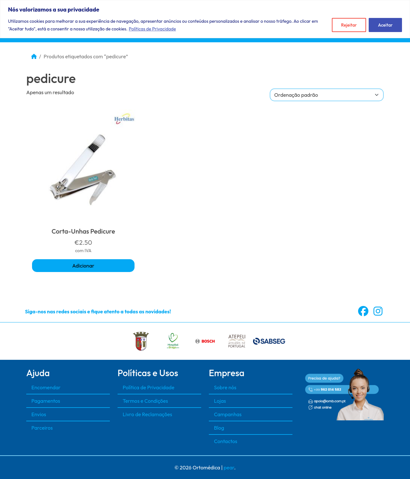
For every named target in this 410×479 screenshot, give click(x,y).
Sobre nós (225, 387)
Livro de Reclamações (147, 414)
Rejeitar (349, 25)
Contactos (225, 441)
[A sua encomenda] (327, 94)
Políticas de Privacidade (152, 29)
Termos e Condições (145, 401)
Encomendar (46, 387)
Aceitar (385, 25)
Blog (219, 428)
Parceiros (42, 428)
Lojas (220, 401)
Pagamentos (45, 401)
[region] (205, 19)
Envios (38, 414)
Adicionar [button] (83, 265)
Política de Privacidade (148, 387)
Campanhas (228, 414)
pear (229, 467)
